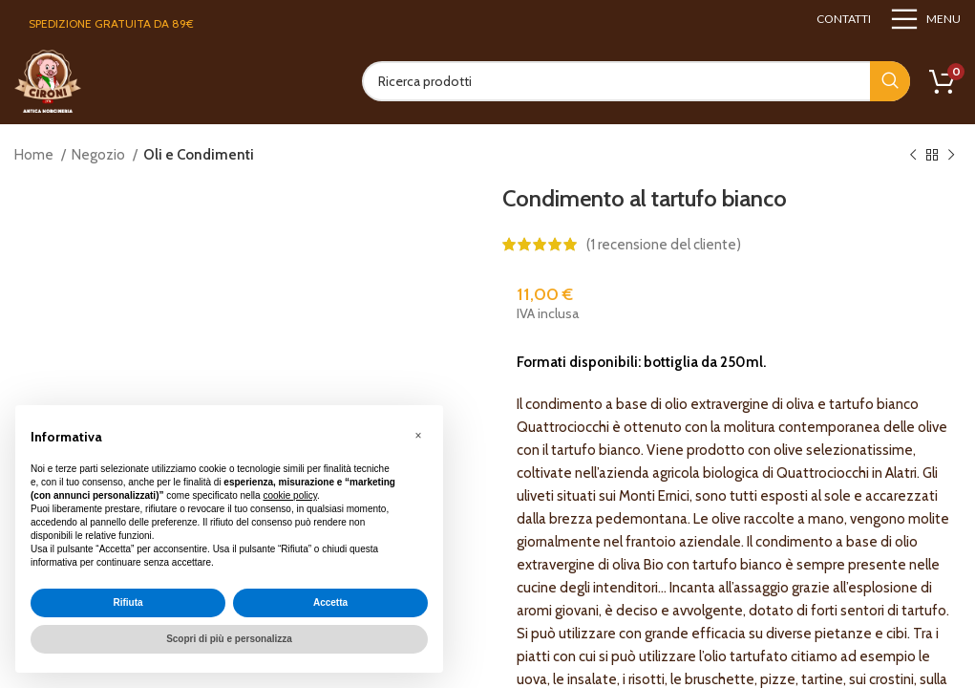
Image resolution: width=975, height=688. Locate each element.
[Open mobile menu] (925, 19)
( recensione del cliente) (663, 244)
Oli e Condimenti (198, 154)
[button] (418, 435)
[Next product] (951, 155)
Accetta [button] (330, 602)
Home (35, 154)
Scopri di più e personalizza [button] (229, 639)
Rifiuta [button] (127, 602)
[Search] (636, 81)
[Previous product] (912, 155)
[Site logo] (47, 80)
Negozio (100, 154)
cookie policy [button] (290, 495)
